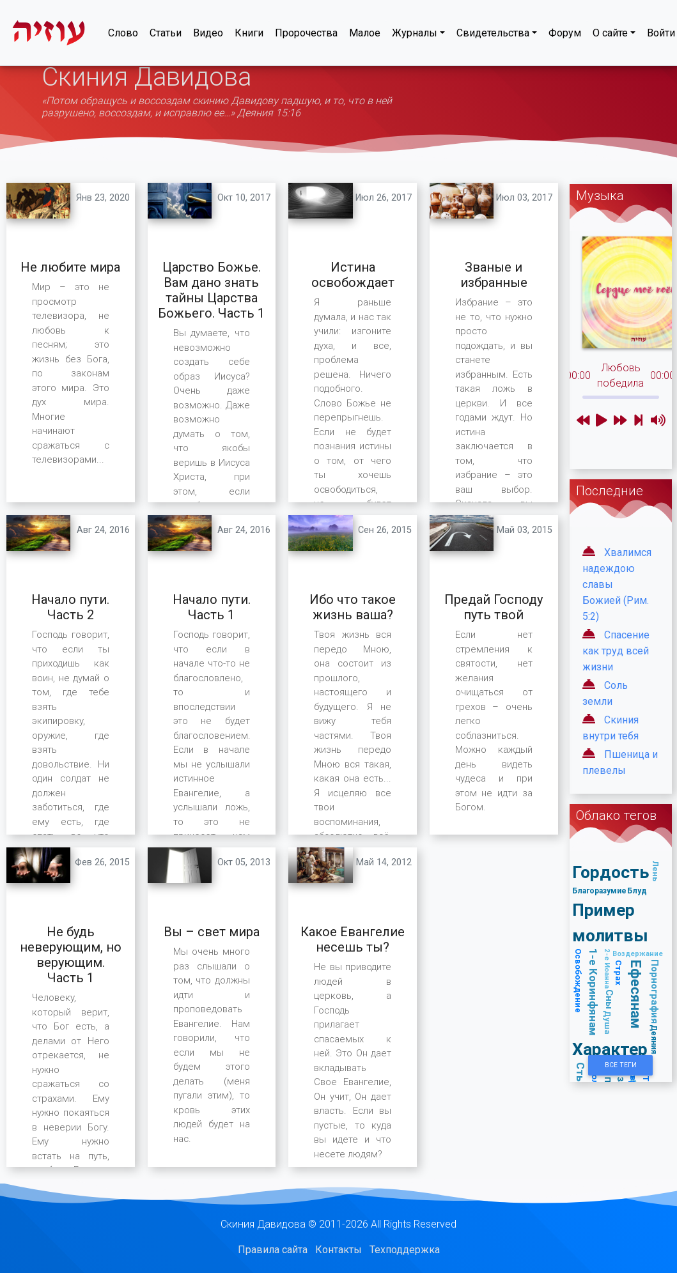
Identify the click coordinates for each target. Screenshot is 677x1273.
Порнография (655, 991)
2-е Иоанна (607, 968)
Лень (655, 871)
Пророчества (306, 35)
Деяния (654, 1039)
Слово (123, 35)
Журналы (414, 35)
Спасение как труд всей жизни (616, 651)
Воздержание (637, 953)
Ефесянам (636, 994)
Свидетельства (492, 35)
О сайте (610, 35)
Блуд (637, 890)
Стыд (581, 1077)
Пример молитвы (610, 922)
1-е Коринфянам (594, 992)
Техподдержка (405, 1250)
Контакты (338, 1250)
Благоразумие (599, 890)
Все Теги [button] (621, 1065)
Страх (618, 972)
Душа (607, 1022)
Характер (610, 1049)
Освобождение (578, 980)
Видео (208, 35)
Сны (609, 999)
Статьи (166, 35)
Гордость (610, 872)
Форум (565, 35)
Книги (249, 35)
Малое (364, 35)
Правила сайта (272, 1250)
